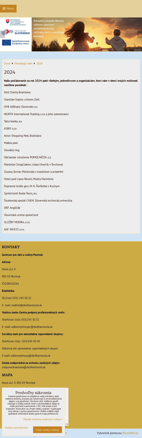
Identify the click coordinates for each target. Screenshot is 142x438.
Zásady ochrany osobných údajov (42, 419)
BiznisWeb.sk (130, 433)
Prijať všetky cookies (47, 430)
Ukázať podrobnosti (16, 427)
